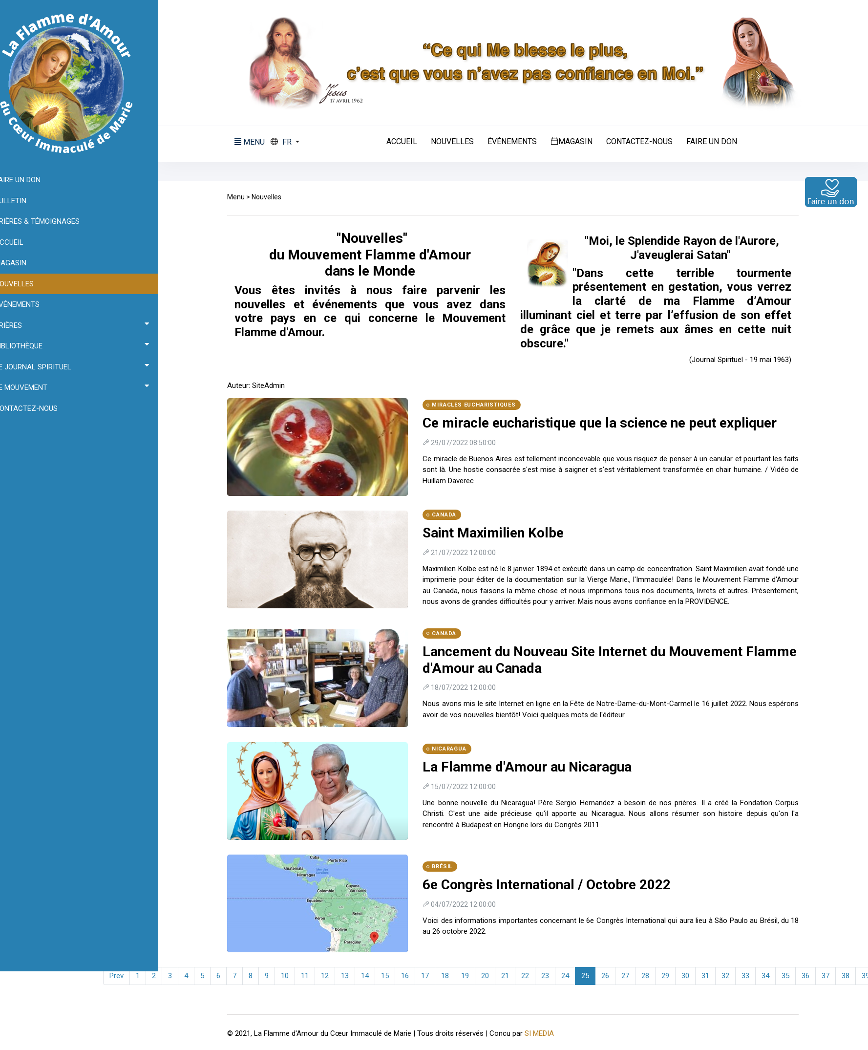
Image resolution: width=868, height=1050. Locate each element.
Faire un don (718, 142)
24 (572, 975)
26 (612, 975)
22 (532, 975)
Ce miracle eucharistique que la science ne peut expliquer (606, 423)
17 (432, 975)
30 (692, 975)
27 (632, 975)
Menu (243, 197)
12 (332, 975)
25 (592, 975)
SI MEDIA (546, 1033)
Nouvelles (459, 142)
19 (472, 975)
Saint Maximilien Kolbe (500, 533)
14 (372, 975)
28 (652, 975)
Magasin (578, 141)
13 (352, 975)
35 (792, 975)
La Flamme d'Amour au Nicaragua (533, 767)
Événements (519, 142)
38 (852, 975)
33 (752, 975)
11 (312, 975)
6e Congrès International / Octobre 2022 (553, 885)
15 (392, 975)
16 (412, 975)
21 (512, 975)
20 (492, 975)
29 (672, 975)
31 (712, 975)
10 (292, 975)
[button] (291, 142)
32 (732, 975)
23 (552, 975)
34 (772, 975)
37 (832, 975)
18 (452, 975)
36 (812, 975)
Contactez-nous (646, 142)
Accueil (408, 142)
